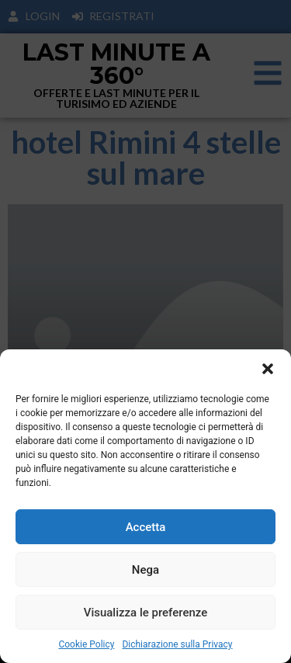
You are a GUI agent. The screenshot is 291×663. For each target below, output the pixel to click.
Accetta (146, 527)
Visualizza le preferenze (146, 613)
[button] (267, 369)
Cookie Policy (86, 644)
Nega (145, 570)
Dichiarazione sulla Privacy (177, 644)
